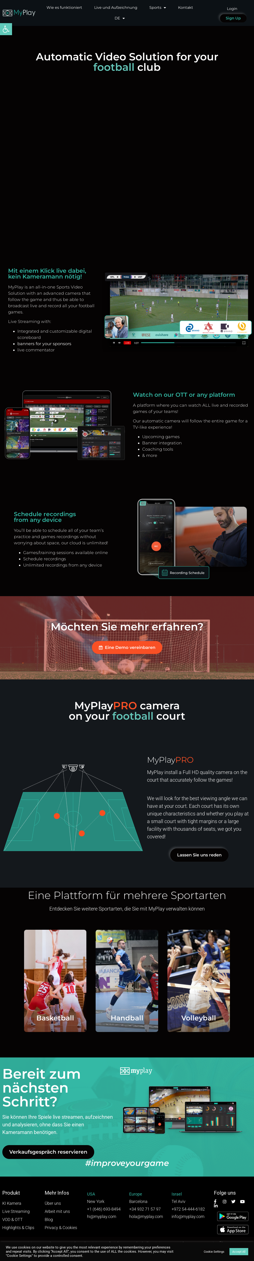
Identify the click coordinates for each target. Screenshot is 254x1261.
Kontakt (185, 7)
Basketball (55, 1018)
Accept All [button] (238, 1251)
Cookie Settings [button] (214, 1251)
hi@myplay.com (101, 1216)
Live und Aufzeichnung (115, 7)
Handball (127, 1018)
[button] (6, 29)
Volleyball (198, 1018)
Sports (157, 7)
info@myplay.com (188, 1216)
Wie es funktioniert (64, 7)
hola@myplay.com (146, 1216)
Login (232, 8)
